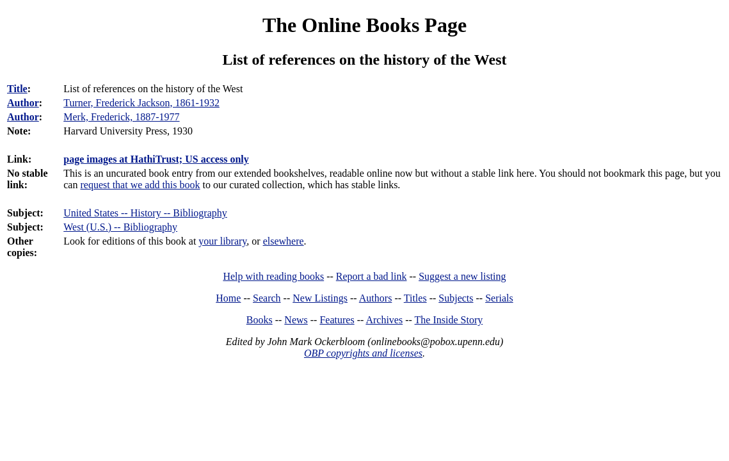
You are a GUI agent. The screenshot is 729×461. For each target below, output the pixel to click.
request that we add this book (140, 184)
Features (336, 319)
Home (228, 298)
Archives (384, 319)
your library (222, 241)
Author (23, 102)
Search (267, 298)
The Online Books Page (364, 24)
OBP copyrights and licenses (363, 353)
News (295, 319)
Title (17, 88)
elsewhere (283, 241)
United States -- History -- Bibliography (145, 212)
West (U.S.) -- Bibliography (120, 227)
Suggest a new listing (462, 276)
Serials (499, 298)
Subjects (455, 298)
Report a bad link (371, 276)
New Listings (320, 298)
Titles (415, 298)
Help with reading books (273, 276)
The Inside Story (449, 319)
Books (259, 319)
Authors (375, 298)
